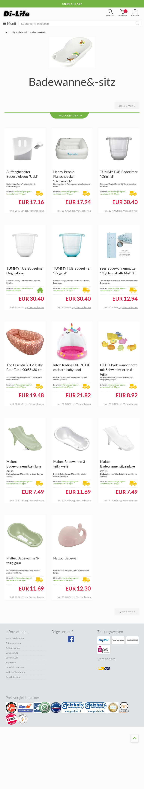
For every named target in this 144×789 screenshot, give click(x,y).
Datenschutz (12, 652)
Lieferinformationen (15, 667)
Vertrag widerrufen (15, 638)
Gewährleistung (13, 677)
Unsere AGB (12, 657)
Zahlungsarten (13, 648)
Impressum (11, 662)
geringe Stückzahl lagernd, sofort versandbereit (19, 289)
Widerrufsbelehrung (15, 672)
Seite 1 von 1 (127, 105)
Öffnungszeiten (13, 643)
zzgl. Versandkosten (34, 210)
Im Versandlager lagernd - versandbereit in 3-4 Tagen (19, 193)
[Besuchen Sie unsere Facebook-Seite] (71, 640)
